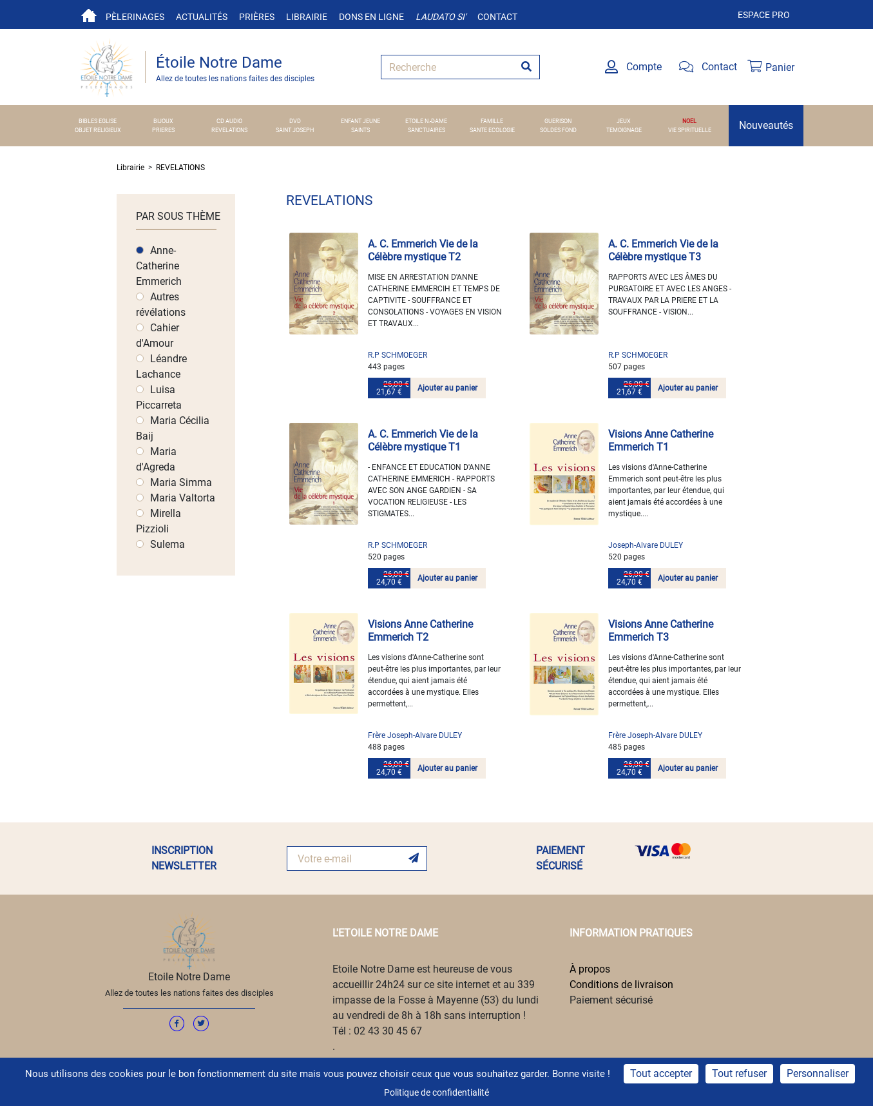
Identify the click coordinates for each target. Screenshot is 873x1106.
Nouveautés (766, 125)
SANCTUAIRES (426, 129)
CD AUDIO (229, 120)
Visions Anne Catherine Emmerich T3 (660, 630)
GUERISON (557, 120)
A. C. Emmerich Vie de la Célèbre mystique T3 (663, 250)
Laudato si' (441, 17)
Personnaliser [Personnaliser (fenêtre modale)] (818, 1073)
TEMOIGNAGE (624, 129)
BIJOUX (163, 120)
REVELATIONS (229, 129)
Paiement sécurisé (611, 1000)
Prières (256, 17)
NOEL (689, 120)
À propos (590, 969)
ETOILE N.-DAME (426, 120)
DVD (295, 120)
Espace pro (764, 15)
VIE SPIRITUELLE (689, 129)
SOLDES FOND (558, 129)
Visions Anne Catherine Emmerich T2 (420, 630)
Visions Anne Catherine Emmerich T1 (660, 440)
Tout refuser (739, 1073)
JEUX (624, 120)
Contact (497, 17)
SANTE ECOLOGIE (492, 129)
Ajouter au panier (447, 388)
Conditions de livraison (621, 984)
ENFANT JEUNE (360, 120)
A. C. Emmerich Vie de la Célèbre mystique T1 (423, 440)
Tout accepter (661, 1073)
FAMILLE (492, 120)
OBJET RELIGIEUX (98, 129)
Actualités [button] (201, 17)
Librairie (306, 17)
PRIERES (163, 129)
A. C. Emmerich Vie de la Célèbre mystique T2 (423, 250)
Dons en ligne (371, 17)
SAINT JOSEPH (295, 129)
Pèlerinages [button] (135, 17)
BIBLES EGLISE (98, 120)
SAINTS (360, 129)
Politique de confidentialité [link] (436, 1092)
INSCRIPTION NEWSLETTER (183, 858)
